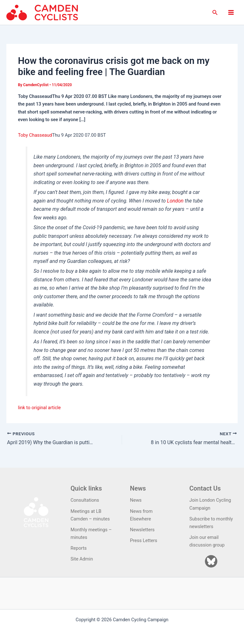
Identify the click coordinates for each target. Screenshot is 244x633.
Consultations (85, 500)
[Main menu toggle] (231, 12)
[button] (215, 13)
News (136, 500)
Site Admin (82, 559)
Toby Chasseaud (35, 135)
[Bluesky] (211, 561)
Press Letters (143, 540)
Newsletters (142, 530)
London (175, 201)
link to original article (39, 407)
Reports (79, 548)
